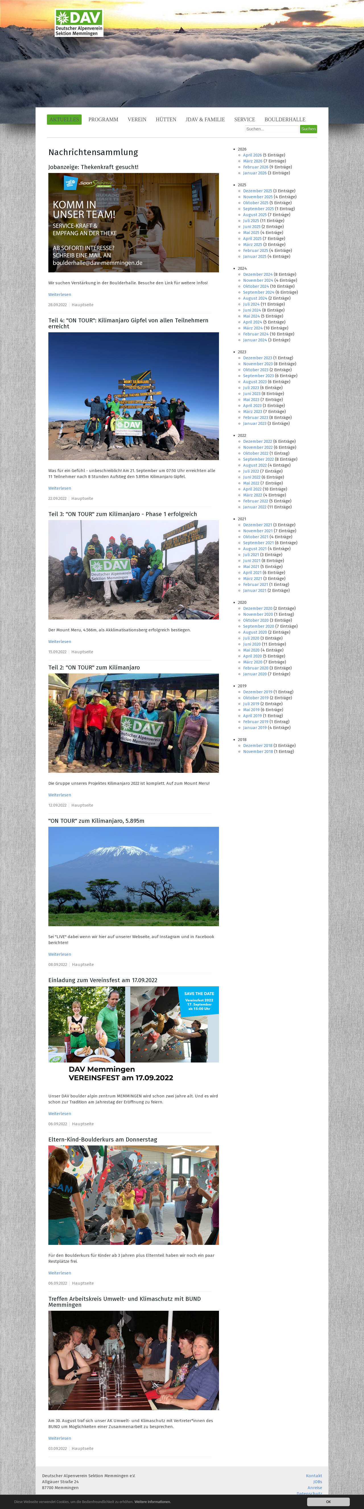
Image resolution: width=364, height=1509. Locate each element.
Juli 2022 (251, 471)
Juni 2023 (251, 393)
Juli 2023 (251, 387)
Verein (137, 119)
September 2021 (258, 542)
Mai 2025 (251, 232)
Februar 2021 (255, 584)
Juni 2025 (251, 226)
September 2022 (258, 459)
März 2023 (252, 411)
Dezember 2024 (258, 274)
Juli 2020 (251, 638)
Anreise (315, 1487)
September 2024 (258, 292)
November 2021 (258, 530)
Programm (103, 119)
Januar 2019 (255, 727)
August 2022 (255, 465)
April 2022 (252, 489)
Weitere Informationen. (154, 1501)
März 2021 (252, 578)
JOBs (317, 1481)
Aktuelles (64, 119)
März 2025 (252, 244)
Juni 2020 (252, 644)
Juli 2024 (251, 304)
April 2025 (252, 238)
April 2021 (252, 572)
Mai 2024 (251, 316)
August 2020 (255, 632)
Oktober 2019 (256, 697)
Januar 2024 (255, 340)
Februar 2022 (255, 501)
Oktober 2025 (255, 202)
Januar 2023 (254, 423)
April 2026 (252, 155)
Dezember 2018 (257, 745)
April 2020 (252, 656)
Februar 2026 (255, 167)
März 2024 (253, 328)
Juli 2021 (251, 554)
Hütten (166, 119)
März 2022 (252, 495)
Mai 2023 (251, 399)
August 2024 (255, 298)
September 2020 (258, 626)
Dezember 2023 (257, 357)
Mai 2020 (251, 650)
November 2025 (258, 196)
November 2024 (258, 280)
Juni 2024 (252, 310)
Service (244, 119)
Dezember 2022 (257, 441)
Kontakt (314, 1475)
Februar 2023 (255, 417)
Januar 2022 (254, 507)
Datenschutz (309, 1493)
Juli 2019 (251, 703)
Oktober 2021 (255, 536)
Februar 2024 (256, 334)
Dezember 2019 (257, 691)
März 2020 (252, 662)
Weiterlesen (59, 294)
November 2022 (258, 447)
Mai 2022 (251, 483)
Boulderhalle (285, 119)
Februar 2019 (255, 721)
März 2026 (252, 161)
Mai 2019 (251, 709)
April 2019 (252, 715)
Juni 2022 (251, 477)
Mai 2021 (251, 566)
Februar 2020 (255, 668)
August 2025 (255, 214)
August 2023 (255, 381)
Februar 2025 (255, 250)
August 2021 (255, 548)
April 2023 (252, 405)
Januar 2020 (255, 674)
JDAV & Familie (205, 119)
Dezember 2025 (257, 190)
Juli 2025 (251, 220)
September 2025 (258, 208)
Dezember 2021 (257, 524)
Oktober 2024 (256, 286)
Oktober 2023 (255, 369)
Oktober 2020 (256, 620)
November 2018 (258, 751)
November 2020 (258, 614)
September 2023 (258, 375)
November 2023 (258, 363)
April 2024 (252, 322)
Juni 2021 (251, 560)
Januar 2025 (254, 256)
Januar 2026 (255, 173)
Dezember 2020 (257, 608)
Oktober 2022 (255, 453)
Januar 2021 (254, 590)
